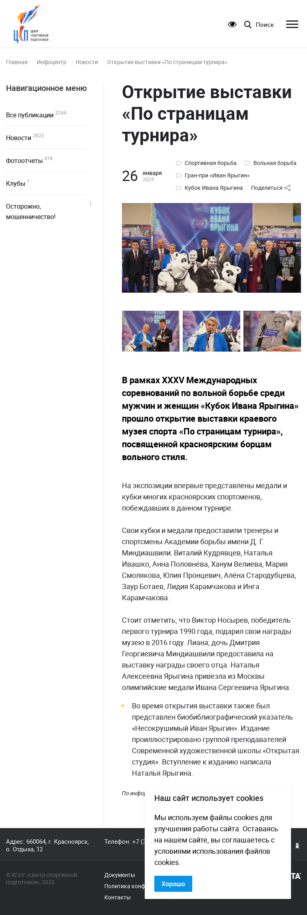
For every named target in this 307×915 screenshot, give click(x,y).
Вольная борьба (275, 163)
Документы (119, 875)
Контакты (117, 897)
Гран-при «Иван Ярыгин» (217, 175)
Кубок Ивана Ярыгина (214, 188)
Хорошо (173, 883)
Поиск (265, 24)
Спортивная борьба (211, 163)
